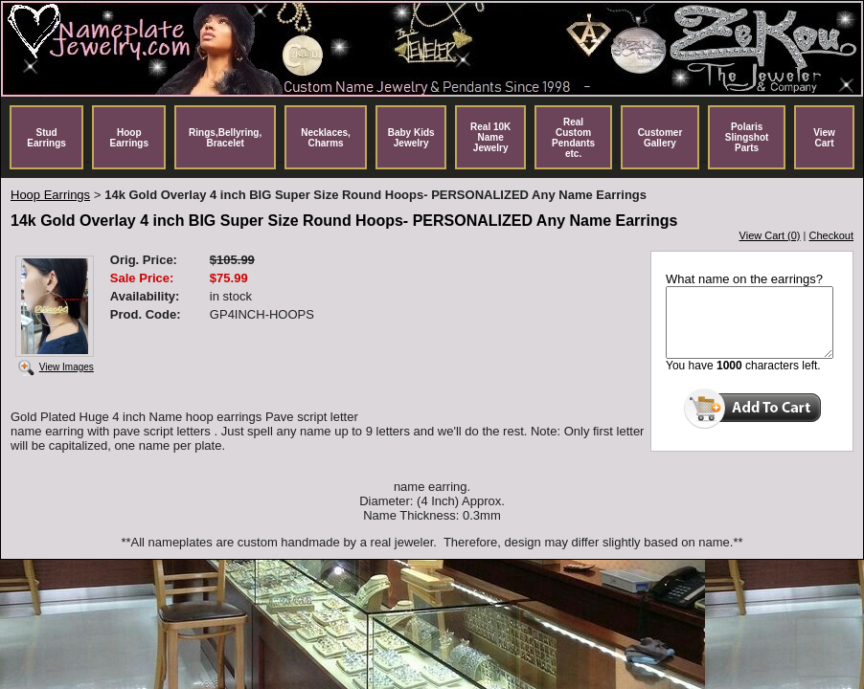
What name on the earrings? (744, 279)
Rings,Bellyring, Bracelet (225, 137)
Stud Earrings (46, 137)
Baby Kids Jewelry (411, 137)
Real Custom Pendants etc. (573, 138)
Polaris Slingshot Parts (747, 137)
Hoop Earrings (128, 137)
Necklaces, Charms (326, 137)
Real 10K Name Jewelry (490, 137)
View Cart (824, 137)
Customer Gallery (660, 137)
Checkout (831, 235)
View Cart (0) (770, 235)
